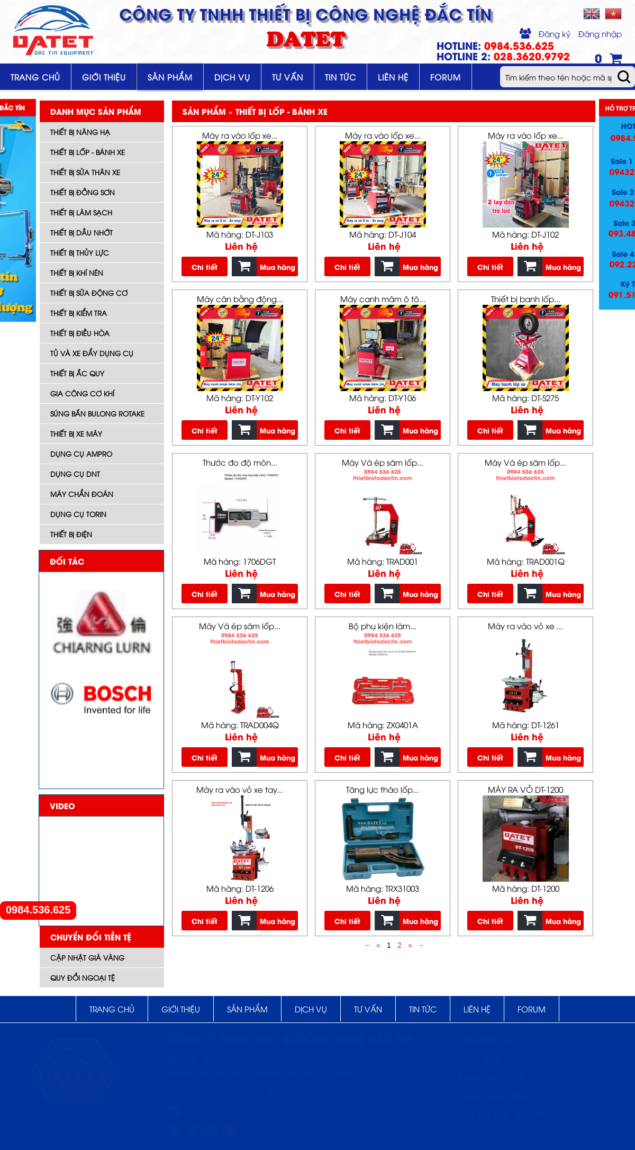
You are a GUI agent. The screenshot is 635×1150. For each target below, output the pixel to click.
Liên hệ (393, 76)
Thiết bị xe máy (76, 433)
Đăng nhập (600, 33)
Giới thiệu (104, 76)
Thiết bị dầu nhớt (81, 232)
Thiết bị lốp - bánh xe (87, 152)
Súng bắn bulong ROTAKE (97, 413)
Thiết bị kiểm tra (78, 313)
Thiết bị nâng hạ (80, 132)
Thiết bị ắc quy (77, 373)
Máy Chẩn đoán (81, 494)
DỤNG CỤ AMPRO (81, 453)
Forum (445, 76)
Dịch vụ (232, 76)
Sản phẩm (170, 76)
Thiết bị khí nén (76, 272)
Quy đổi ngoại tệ (82, 977)
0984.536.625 (38, 910)
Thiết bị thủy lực (79, 252)
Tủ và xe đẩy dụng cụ (91, 353)
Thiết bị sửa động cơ (89, 292)
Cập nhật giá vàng (87, 957)
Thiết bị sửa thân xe (85, 172)
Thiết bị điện (71, 534)
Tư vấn (287, 76)
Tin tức (340, 76)
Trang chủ (35, 76)
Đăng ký (554, 33)
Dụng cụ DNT (75, 473)
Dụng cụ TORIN (78, 514)
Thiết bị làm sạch (81, 212)
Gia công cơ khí (82, 393)
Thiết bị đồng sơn (82, 192)
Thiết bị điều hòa (80, 333)
